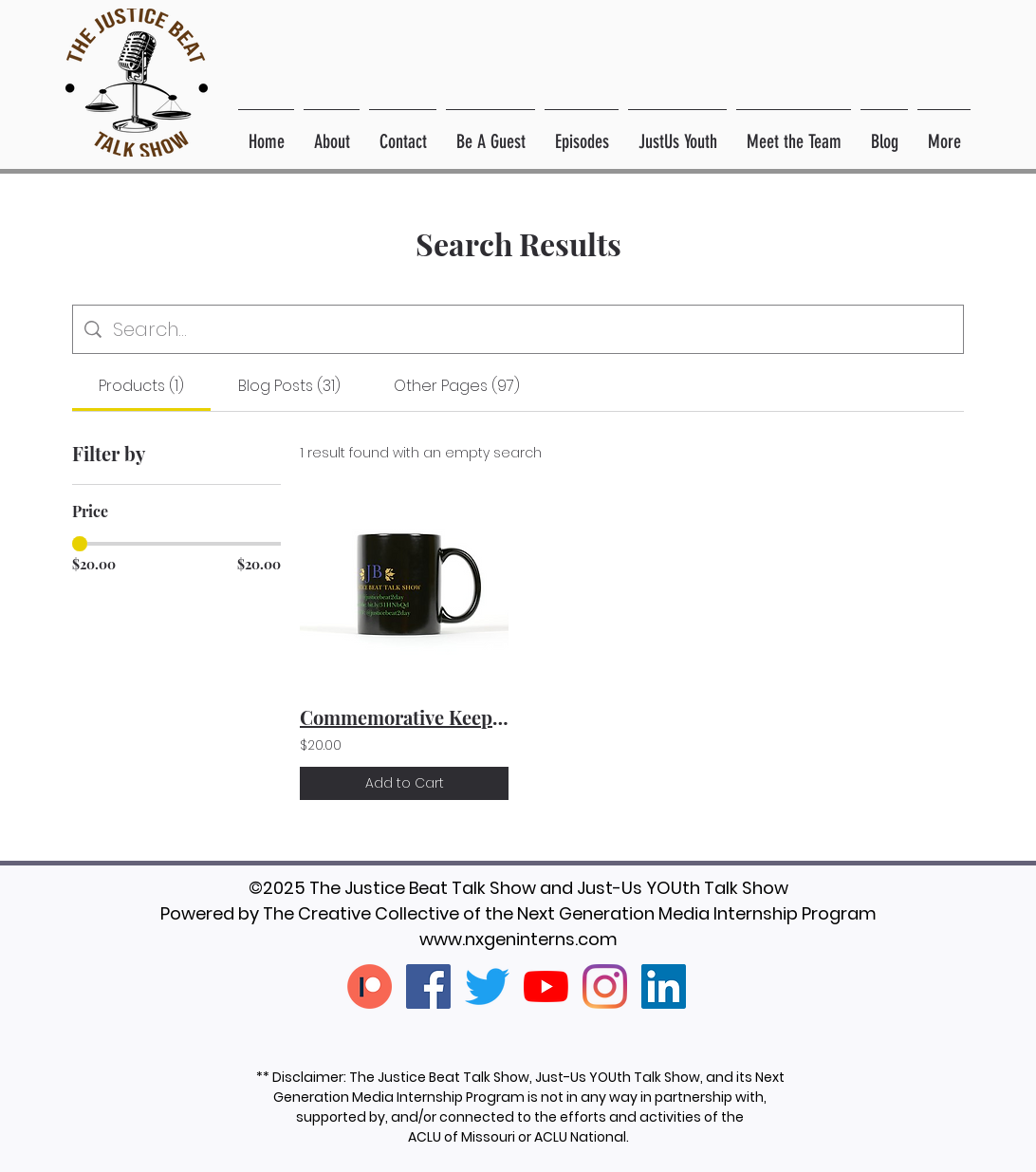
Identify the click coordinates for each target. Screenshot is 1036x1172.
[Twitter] (487, 986)
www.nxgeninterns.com (518, 939)
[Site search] (532, 329)
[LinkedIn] (663, 986)
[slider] (79, 543)
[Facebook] (428, 986)
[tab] (141, 386)
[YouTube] (546, 986)
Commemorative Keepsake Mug (404, 717)
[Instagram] (605, 986)
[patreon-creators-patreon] (369, 986)
